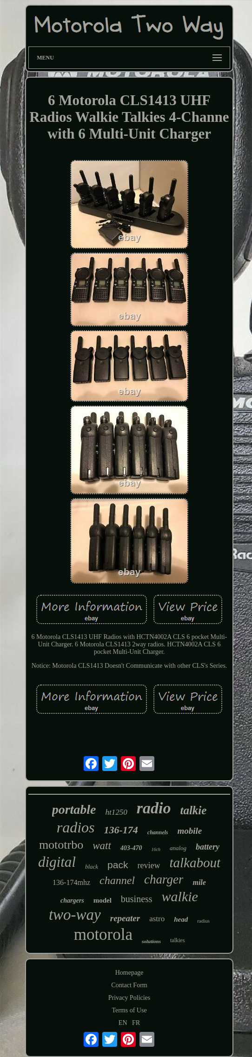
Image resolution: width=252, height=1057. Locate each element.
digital (57, 862)
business (137, 899)
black (91, 866)
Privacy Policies (129, 997)
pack (117, 864)
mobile (190, 831)
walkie (180, 896)
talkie (193, 810)
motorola (103, 934)
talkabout (194, 862)
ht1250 (116, 812)
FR (136, 1022)
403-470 (131, 847)
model (102, 900)
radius (203, 921)
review (148, 865)
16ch (156, 849)
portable (74, 809)
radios (76, 827)
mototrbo (61, 844)
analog (178, 847)
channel (117, 880)
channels (157, 832)
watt (102, 845)
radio (154, 808)
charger (163, 879)
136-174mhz (71, 882)
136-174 (121, 830)
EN (123, 1022)
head (181, 919)
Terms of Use (129, 1010)
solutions (151, 941)
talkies (177, 940)
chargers (72, 900)
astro (157, 918)
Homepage (129, 972)
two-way (75, 914)
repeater (125, 918)
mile (199, 882)
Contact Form (129, 985)
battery (207, 846)
